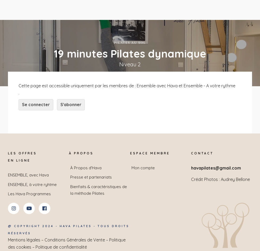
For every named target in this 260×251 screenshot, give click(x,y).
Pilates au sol (130, 43)
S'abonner (70, 104)
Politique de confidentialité (61, 247)
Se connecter (36, 104)
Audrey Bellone (235, 179)
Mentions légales (24, 240)
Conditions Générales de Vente (75, 240)
